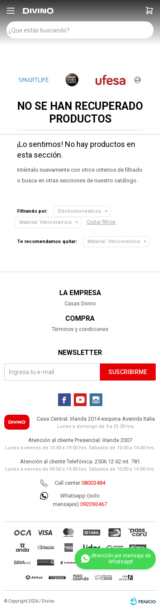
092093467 (93, 504)
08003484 (93, 483)
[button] (149, 10)
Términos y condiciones (80, 329)
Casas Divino (80, 304)
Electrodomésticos (79, 211)
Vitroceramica (45, 222)
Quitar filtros (101, 222)
